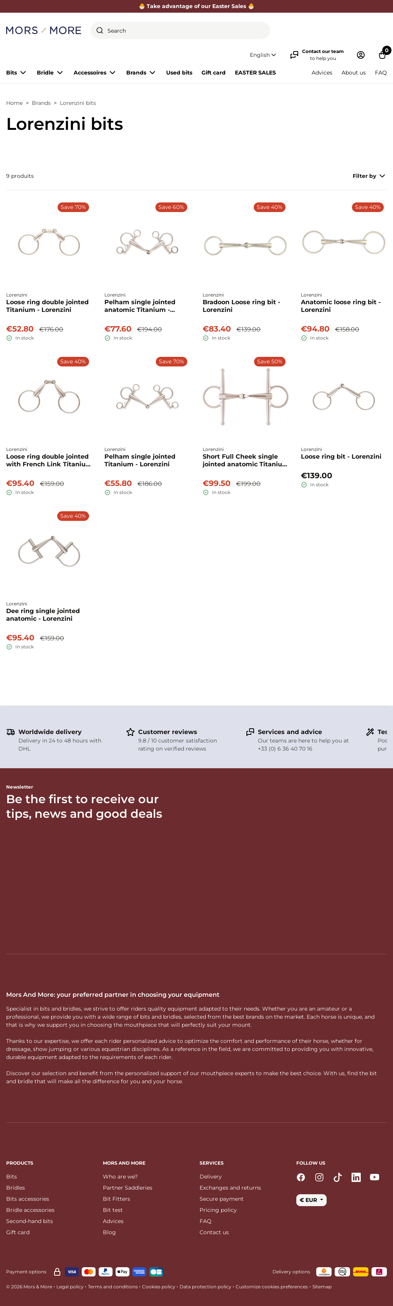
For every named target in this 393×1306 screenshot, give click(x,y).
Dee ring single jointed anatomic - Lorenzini (43, 614)
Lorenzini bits (78, 102)
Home (14, 102)
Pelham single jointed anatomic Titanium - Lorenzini (139, 306)
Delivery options (291, 1272)
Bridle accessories (30, 1210)
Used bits (179, 72)
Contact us (214, 1232)
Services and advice (290, 732)
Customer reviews (167, 732)
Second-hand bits (29, 1221)
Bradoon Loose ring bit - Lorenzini (241, 305)
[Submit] (99, 30)
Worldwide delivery (50, 732)
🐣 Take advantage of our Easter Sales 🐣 (196, 6)
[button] (263, 55)
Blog (109, 1232)
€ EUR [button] (309, 1200)
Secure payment (222, 1198)
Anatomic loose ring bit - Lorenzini (341, 305)
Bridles (15, 1187)
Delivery (211, 1176)
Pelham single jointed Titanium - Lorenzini (139, 460)
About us (354, 72)
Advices (322, 72)
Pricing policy (218, 1210)
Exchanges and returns (230, 1187)
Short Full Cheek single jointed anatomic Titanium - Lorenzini (246, 460)
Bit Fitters (116, 1198)
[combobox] (180, 30)
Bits (11, 1176)
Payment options (26, 1272)
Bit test (113, 1210)
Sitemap (322, 1286)
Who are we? (120, 1176)
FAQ (381, 72)
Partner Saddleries (127, 1187)
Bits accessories (27, 1198)
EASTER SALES (255, 72)
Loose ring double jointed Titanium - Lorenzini (47, 305)
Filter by (370, 176)
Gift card (213, 72)
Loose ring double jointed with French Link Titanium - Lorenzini (49, 460)
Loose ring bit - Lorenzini (341, 456)
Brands (41, 102)
